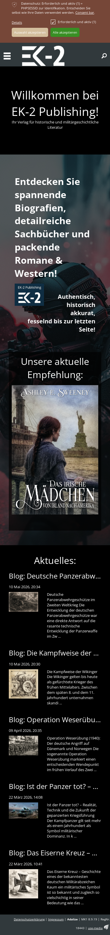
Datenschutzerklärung (29, 919)
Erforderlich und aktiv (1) (73, 22)
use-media (95, 928)
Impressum (56, 919)
